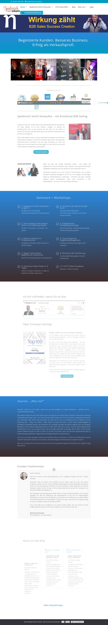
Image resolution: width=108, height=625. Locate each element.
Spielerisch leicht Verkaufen (40, 7)
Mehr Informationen (77, 622)
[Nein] (106, 622)
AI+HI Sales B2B (61, 7)
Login (92, 7)
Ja (63, 622)
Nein (67, 622)
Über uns (81, 7)
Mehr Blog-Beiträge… (54, 586)
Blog (73, 7)
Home (22, 7)
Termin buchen (46, 144)
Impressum (22, 611)
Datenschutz (32, 611)
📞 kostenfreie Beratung (31, 13)
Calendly (42, 611)
